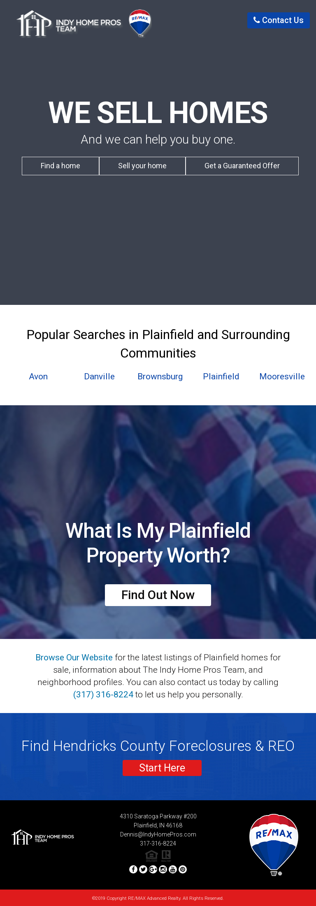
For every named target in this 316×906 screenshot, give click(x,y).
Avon (38, 376)
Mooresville (282, 376)
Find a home (60, 165)
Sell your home (142, 165)
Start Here (162, 768)
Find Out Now (158, 595)
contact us (278, 20)
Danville (99, 376)
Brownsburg (160, 376)
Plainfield (221, 376)
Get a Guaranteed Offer (242, 165)
